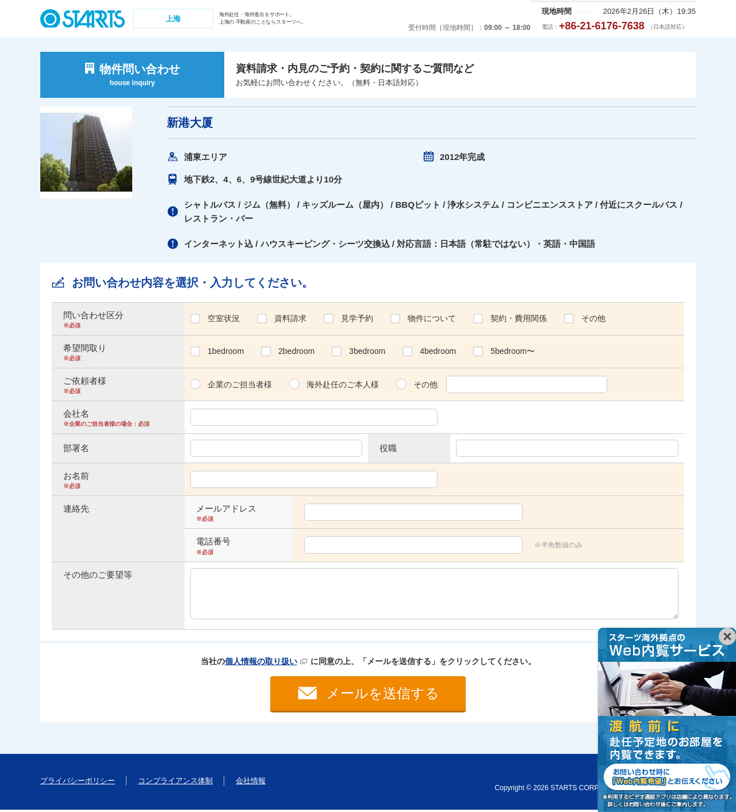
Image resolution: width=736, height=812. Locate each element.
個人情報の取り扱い (261, 661)
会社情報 (251, 783)
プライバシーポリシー (77, 783)
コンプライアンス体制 (175, 783)
